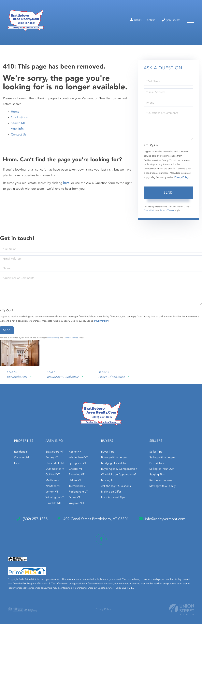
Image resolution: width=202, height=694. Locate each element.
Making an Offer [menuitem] (132, 498)
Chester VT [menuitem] (93, 475)
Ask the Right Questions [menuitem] (137, 492)
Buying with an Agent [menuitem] (135, 464)
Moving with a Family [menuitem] (93, 559)
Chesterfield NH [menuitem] (73, 470)
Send (168, 199)
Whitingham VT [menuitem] (95, 464)
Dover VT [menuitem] (92, 504)
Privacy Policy (181, 184)
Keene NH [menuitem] (92, 458)
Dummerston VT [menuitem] (73, 475)
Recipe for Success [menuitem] (91, 554)
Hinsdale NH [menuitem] (71, 509)
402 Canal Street (97, 575)
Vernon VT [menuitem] (69, 498)
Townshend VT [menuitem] (95, 492)
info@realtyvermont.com (39, 591)
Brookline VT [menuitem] (94, 481)
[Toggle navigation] (190, 22)
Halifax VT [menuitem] (92, 487)
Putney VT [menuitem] (69, 464)
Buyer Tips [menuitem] (128, 458)
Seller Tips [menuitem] (86, 525)
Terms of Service (167, 217)
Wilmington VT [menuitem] (72, 504)
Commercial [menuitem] (35, 464)
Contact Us (18, 141)
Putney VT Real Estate (112, 384)
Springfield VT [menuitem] (95, 470)
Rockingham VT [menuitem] (95, 498)
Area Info (17, 135)
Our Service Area (17, 384)
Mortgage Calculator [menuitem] (135, 470)
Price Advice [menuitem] (87, 536)
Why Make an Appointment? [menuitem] (139, 481)
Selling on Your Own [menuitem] (92, 542)
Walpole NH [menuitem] (93, 509)
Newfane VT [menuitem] (70, 492)
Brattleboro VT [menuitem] (72, 458)
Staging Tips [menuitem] (87, 548)
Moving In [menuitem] (128, 487)
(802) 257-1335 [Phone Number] (168, 21)
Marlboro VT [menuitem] (71, 487)
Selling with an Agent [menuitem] (93, 531)
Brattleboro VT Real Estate (63, 384)
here (66, 189)
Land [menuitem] (31, 470)
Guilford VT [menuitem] (70, 481)
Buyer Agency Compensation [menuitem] (140, 475)
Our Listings (19, 123)
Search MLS (19, 129)
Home (15, 118)
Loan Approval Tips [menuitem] (134, 504)
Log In (127, 22)
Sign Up (144, 22)
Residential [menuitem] (35, 458)
